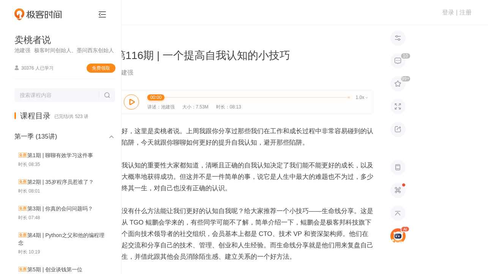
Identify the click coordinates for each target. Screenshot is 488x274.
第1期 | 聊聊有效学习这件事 (60, 155)
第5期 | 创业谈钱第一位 (54, 269)
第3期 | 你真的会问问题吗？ (60, 209)
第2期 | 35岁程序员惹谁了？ (60, 182)
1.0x (362, 97)
